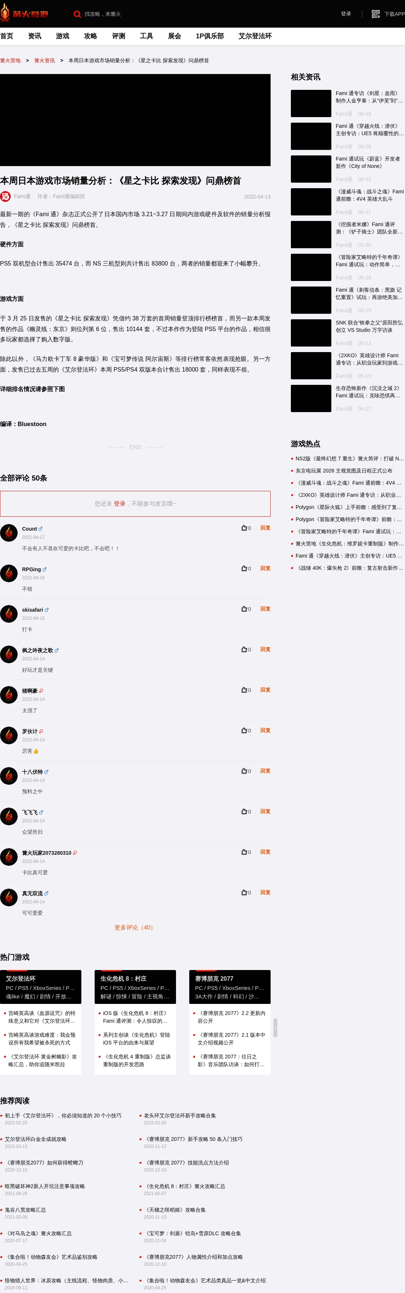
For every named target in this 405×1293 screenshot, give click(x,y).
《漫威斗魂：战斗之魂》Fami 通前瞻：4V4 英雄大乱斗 (370, 195)
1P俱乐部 (210, 36)
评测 (118, 36)
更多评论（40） (135, 927)
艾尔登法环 (255, 36)
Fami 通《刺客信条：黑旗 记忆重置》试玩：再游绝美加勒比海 (369, 294)
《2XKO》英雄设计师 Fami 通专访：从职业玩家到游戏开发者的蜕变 (369, 359)
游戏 (62, 36)
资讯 (34, 36)
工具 (146, 36)
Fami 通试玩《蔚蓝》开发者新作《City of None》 (368, 162)
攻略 (90, 36)
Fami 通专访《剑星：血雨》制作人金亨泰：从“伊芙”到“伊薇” (369, 97)
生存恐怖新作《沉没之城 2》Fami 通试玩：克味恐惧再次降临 (369, 392)
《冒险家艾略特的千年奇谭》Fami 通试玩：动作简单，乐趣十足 (369, 261)
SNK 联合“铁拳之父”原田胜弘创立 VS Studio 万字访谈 (369, 326)
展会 (174, 36)
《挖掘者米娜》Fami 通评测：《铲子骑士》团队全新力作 (369, 228)
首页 (6, 36)
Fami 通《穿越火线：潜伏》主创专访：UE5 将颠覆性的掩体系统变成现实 (370, 130)
